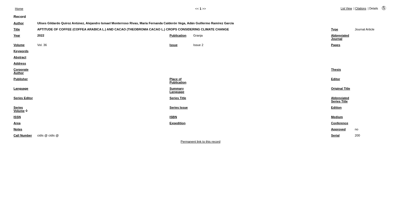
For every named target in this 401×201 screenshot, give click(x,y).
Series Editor (23, 98)
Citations (360, 8)
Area (17, 123)
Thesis (336, 69)
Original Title (340, 88)
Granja (198, 35)
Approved (338, 129)
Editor (335, 79)
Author (19, 23)
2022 (40, 35)
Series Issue (179, 107)
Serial (335, 135)
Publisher (21, 79)
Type (334, 29)
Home (19, 8)
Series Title (178, 98)
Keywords (21, 51)
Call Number (23, 135)
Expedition (177, 123)
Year (17, 35)
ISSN (17, 117)
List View (346, 8)
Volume (19, 45)
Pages (335, 45)
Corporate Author (21, 71)
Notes (18, 129)
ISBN (173, 117)
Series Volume (19, 109)
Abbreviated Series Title (340, 99)
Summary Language (177, 90)
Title (17, 29)
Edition (336, 107)
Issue (174, 45)
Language (21, 88)
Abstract (20, 57)
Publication (178, 35)
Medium (337, 117)
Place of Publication (178, 80)
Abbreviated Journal (340, 37)
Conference (340, 123)
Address (20, 63)
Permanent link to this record (200, 141)
